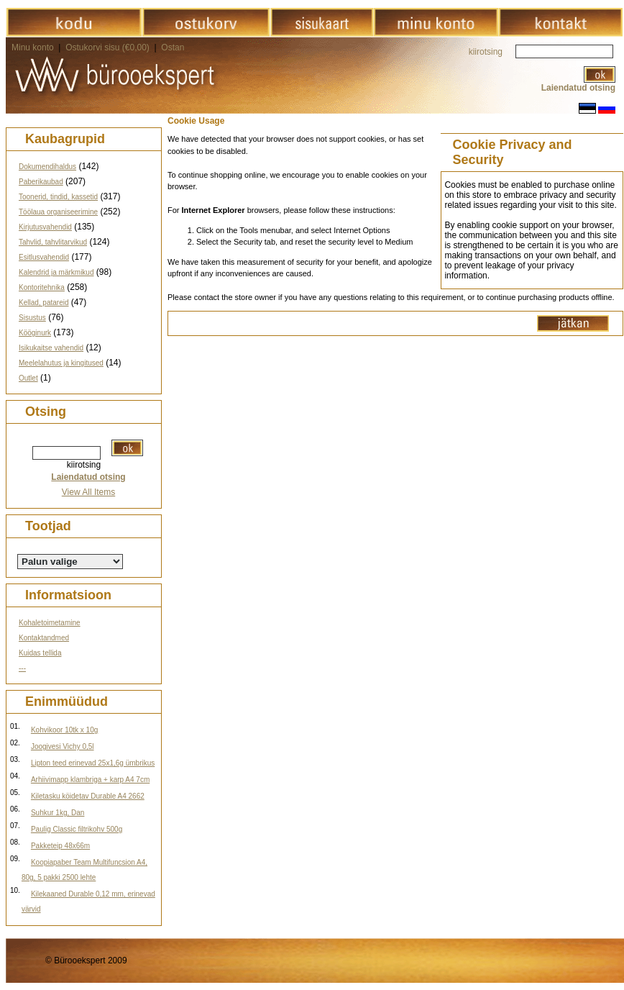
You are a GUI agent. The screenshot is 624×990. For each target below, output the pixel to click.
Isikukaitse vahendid (51, 348)
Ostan (172, 47)
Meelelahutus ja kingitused (61, 363)
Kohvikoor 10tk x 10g (64, 730)
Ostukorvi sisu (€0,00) (108, 47)
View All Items (88, 492)
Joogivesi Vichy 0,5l (62, 746)
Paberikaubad (41, 182)
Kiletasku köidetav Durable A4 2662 (87, 796)
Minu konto (33, 47)
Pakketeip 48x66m (60, 846)
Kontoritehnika (42, 287)
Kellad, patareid (44, 302)
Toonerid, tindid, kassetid (58, 197)
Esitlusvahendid (44, 257)
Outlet (28, 378)
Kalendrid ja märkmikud (56, 272)
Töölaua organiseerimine (58, 212)
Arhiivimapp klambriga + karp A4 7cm (90, 780)
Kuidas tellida (40, 653)
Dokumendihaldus (47, 167)
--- (22, 668)
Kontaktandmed (44, 638)
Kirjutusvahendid (45, 227)
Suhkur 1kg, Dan (58, 813)
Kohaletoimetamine (50, 623)
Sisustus (32, 318)
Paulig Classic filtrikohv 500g (76, 829)
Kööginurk (35, 333)
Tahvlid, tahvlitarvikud (53, 242)
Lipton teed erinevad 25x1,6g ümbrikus (93, 763)
